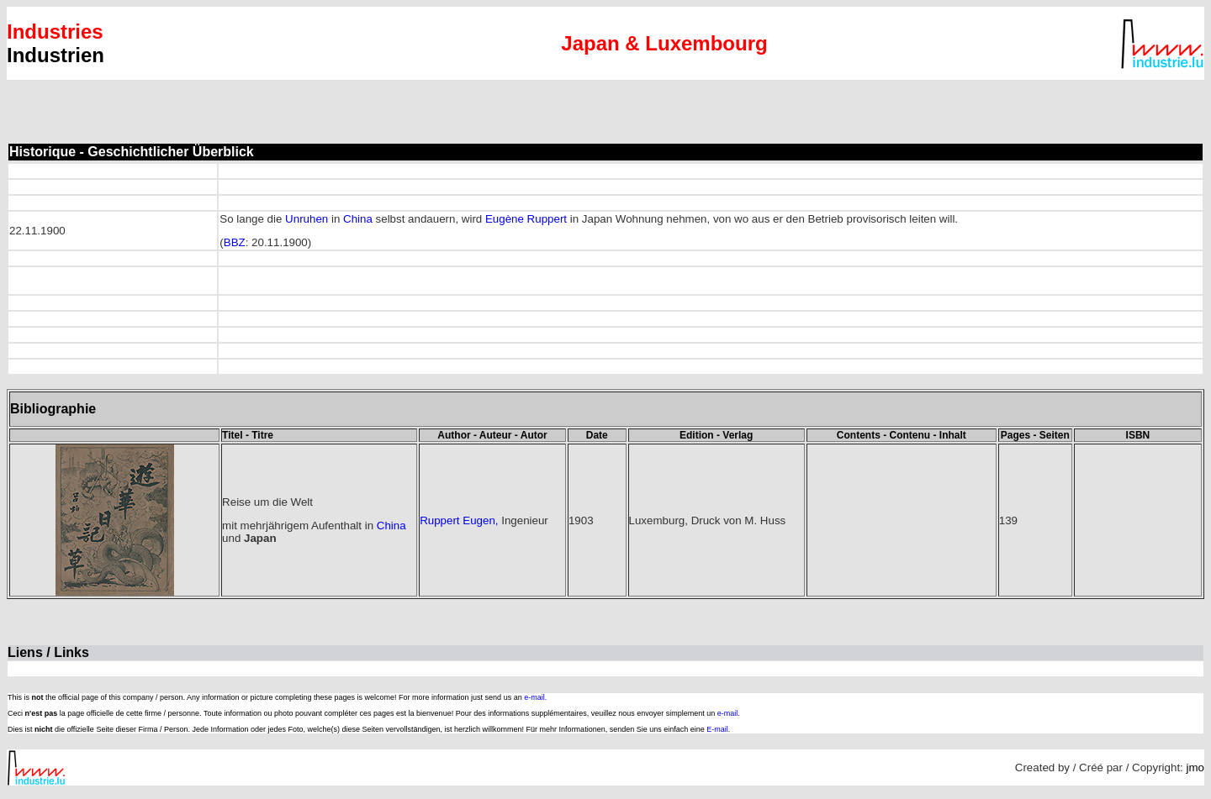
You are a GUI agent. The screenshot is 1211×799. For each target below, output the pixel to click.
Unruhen (306, 219)
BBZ (235, 242)
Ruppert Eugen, (459, 520)
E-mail (717, 729)
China (358, 219)
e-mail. (535, 697)
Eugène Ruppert (527, 219)
